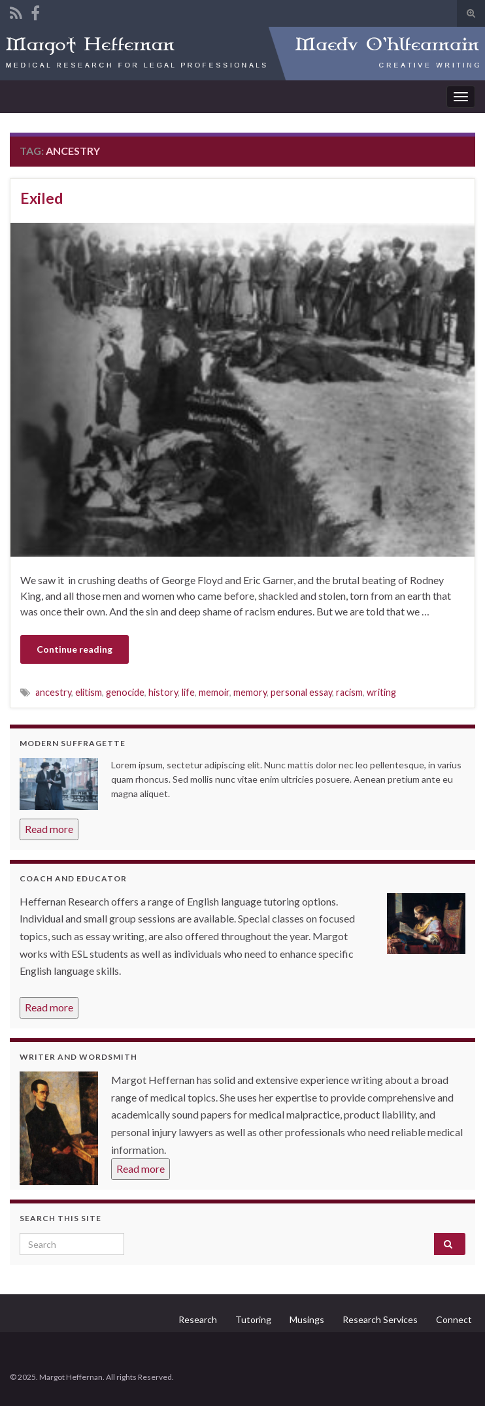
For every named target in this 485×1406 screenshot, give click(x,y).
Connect (454, 1319)
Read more (49, 829)
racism (349, 692)
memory (250, 692)
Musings (307, 1319)
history (163, 692)
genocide (125, 692)
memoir (214, 692)
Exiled (41, 198)
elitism (88, 692)
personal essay (301, 692)
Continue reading (74, 649)
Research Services (380, 1319)
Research (197, 1319)
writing (381, 692)
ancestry (53, 692)
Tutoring (253, 1319)
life (188, 692)
